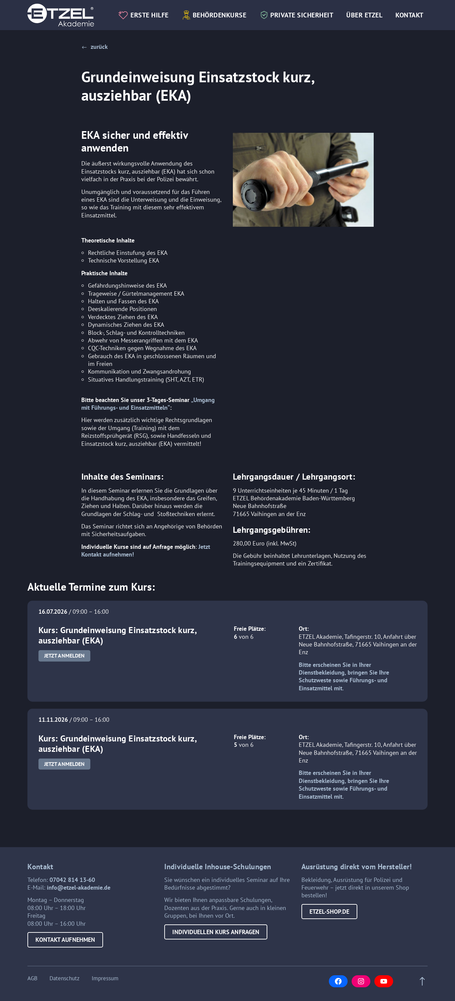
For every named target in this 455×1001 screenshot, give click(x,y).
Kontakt (409, 15)
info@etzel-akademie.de (78, 887)
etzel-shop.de (329, 911)
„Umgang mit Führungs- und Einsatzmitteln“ (148, 403)
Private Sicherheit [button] (301, 15)
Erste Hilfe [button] (149, 15)
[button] (94, 47)
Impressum (105, 978)
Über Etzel (364, 15)
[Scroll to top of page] (420, 981)
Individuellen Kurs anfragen (215, 932)
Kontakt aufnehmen (65, 939)
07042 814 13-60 (72, 880)
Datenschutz (65, 978)
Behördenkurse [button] (220, 15)
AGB (32, 978)
